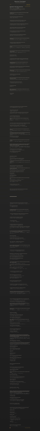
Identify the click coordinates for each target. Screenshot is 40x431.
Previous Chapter (26, 6)
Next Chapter (29, 6)
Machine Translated (20, 1)
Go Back (10, 4)
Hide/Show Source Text (28, 4)
